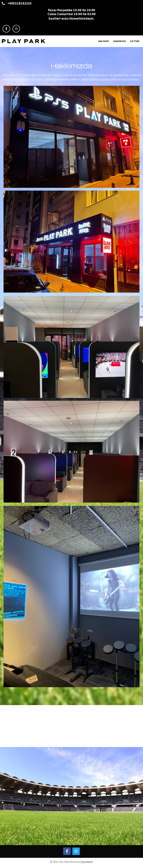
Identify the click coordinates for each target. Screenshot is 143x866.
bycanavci (87, 862)
